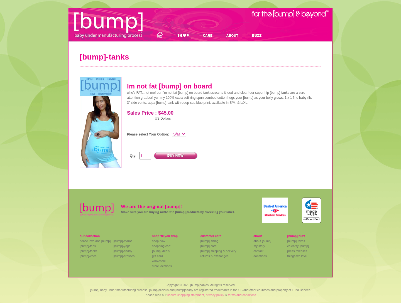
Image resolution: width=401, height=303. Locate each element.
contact (258, 251)
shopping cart (161, 246)
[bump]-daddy (122, 251)
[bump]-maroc (122, 241)
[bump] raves (296, 241)
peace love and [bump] (95, 241)
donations (260, 256)
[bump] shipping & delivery (218, 251)
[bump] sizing (209, 241)
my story (259, 246)
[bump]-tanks (88, 251)
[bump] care (208, 246)
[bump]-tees (88, 246)
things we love (297, 256)
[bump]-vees (88, 256)
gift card (157, 256)
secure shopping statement (185, 295)
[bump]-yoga (121, 246)
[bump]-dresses (124, 256)
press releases (297, 251)
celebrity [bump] (298, 246)
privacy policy (215, 295)
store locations (162, 266)
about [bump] (262, 241)
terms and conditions (242, 295)
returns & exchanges (214, 256)
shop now (158, 241)
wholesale (159, 261)
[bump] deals (161, 251)
